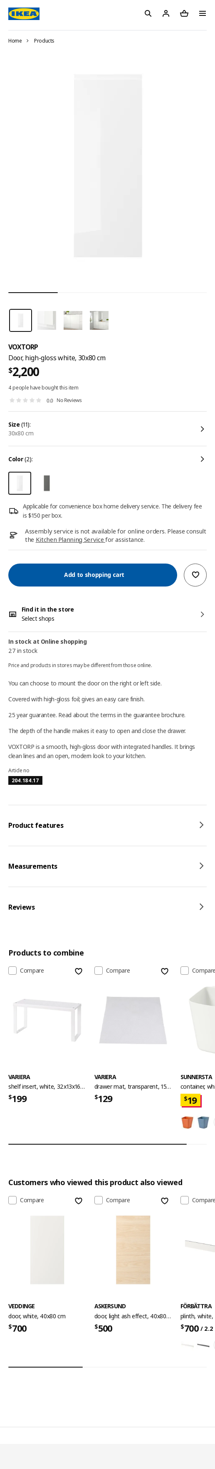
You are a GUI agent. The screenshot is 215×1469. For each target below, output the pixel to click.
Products (44, 40)
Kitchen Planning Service (70, 539)
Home (15, 40)
